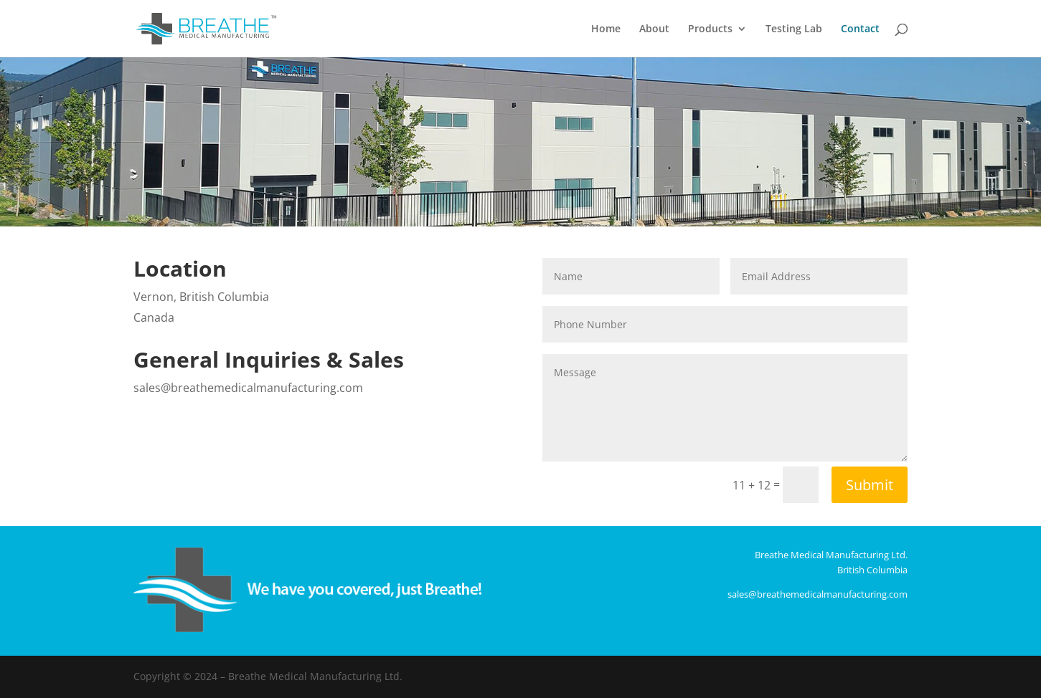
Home (606, 29)
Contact (860, 29)
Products (710, 29)
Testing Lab (794, 29)
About (654, 29)
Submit (869, 484)
